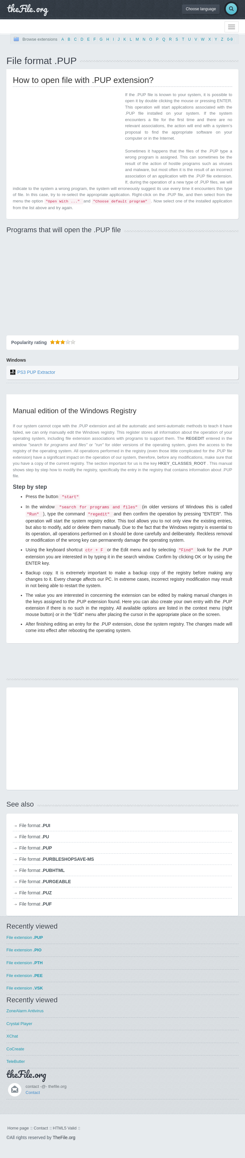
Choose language (201, 9)
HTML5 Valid (64, 1128)
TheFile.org (64, 1137)
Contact (33, 1092)
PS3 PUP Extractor (36, 372)
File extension (24, 937)
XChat (12, 1036)
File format (34, 825)
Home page (18, 1128)
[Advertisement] (66, 136)
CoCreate (15, 1049)
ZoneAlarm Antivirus (24, 1010)
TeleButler (15, 1061)
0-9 (230, 39)
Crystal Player (19, 1023)
